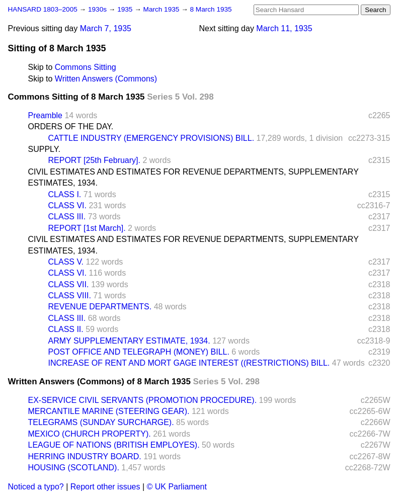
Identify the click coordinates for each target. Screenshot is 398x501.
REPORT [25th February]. (94, 160)
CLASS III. (67, 216)
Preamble (45, 115)
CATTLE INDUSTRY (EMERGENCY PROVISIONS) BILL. (151, 138)
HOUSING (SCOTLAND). (73, 467)
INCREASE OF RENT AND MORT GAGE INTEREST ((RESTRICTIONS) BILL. (189, 363)
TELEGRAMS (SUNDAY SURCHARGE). (101, 422)
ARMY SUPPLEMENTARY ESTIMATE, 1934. (129, 341)
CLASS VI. (67, 205)
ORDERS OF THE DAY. (71, 126)
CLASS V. (66, 262)
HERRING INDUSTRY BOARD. (84, 456)
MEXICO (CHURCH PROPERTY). (89, 434)
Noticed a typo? (36, 486)
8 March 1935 (211, 9)
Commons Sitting (85, 67)
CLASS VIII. (69, 295)
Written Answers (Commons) (106, 78)
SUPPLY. (44, 149)
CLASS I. (65, 194)
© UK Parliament (177, 486)
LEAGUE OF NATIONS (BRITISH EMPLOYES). (114, 445)
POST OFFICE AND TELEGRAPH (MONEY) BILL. (138, 352)
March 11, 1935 (284, 28)
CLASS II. (66, 329)
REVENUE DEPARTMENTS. (100, 306)
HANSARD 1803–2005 (42, 9)
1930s (98, 9)
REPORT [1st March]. (87, 228)
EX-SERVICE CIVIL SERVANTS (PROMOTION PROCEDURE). (142, 400)
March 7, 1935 (105, 28)
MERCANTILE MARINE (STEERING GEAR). (109, 411)
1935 (125, 9)
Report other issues (105, 486)
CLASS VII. (68, 284)
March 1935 (162, 9)
